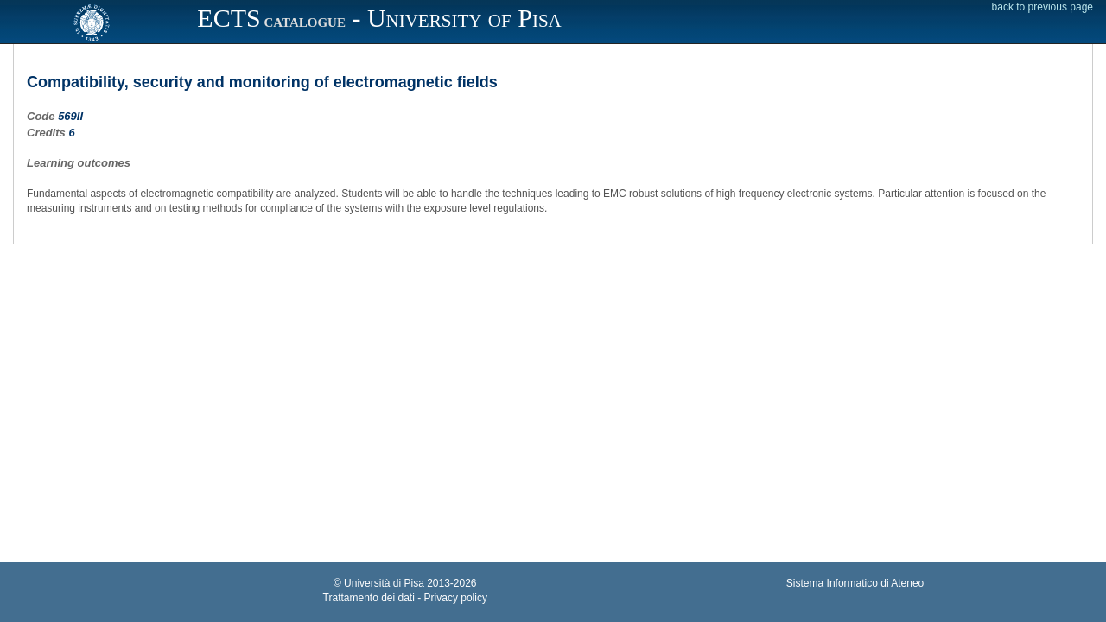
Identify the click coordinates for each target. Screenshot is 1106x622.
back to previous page (1042, 7)
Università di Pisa (384, 583)
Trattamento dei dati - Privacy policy (405, 598)
